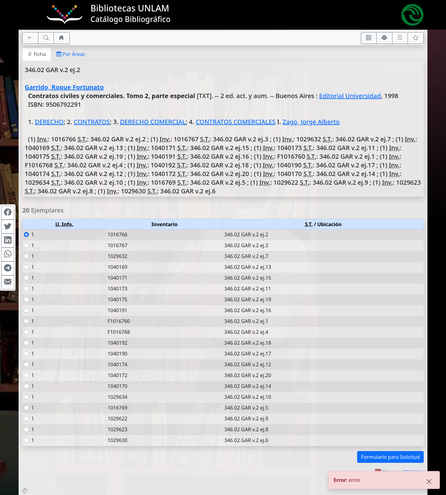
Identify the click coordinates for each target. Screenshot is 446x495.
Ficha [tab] (37, 54)
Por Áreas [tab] (70, 54)
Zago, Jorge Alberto (311, 122)
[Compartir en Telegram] (7, 268)
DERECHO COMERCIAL (153, 122)
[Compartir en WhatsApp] (7, 255)
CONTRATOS (92, 122)
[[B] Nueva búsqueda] (46, 38)
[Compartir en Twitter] (7, 227)
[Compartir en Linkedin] (7, 241)
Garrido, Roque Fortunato (64, 87)
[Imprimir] (384, 38)
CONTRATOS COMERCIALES (236, 122)
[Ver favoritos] (416, 38)
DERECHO (49, 122)
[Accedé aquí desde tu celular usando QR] (369, 38)
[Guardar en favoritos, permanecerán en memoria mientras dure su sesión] (400, 38)
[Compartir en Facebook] (7, 213)
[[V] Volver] (30, 38)
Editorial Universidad (350, 96)
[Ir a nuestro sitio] (62, 38)
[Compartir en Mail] (7, 282)
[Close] (429, 482)
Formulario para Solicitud (390, 457)
